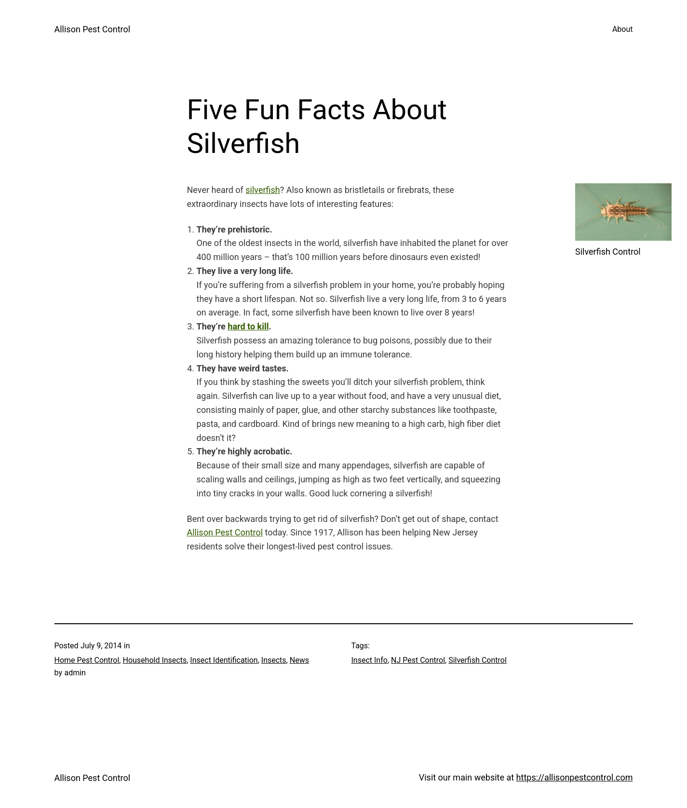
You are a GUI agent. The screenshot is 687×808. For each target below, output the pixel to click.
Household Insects (154, 660)
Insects (273, 660)
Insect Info (369, 660)
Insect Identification (223, 660)
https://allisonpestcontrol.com (574, 777)
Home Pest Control (87, 660)
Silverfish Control (477, 660)
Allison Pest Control (92, 29)
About (622, 29)
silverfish (262, 190)
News (299, 660)
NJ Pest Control (418, 660)
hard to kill (248, 326)
